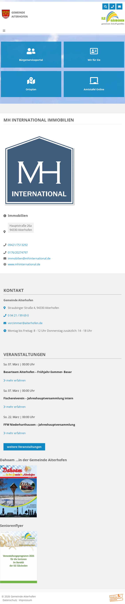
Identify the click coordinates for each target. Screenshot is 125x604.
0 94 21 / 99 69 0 (18, 315)
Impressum (25, 600)
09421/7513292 (18, 245)
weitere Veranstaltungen (24, 447)
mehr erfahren (14, 380)
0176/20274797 (18, 252)
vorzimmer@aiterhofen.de (25, 323)
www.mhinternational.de (24, 264)
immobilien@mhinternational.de (29, 258)
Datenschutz (10, 600)
